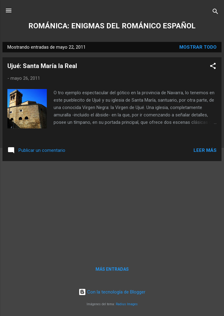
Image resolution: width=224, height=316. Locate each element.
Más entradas (112, 269)
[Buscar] (215, 12)
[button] (213, 67)
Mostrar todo (198, 47)
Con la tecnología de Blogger (112, 292)
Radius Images (127, 304)
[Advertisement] (112, 209)
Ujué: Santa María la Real (42, 66)
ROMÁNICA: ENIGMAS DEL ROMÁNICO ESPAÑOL (112, 26)
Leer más (205, 150)
